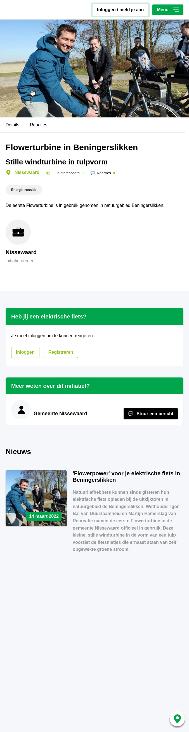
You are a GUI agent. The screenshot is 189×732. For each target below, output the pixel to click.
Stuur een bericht (154, 413)
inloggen (25, 352)
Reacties (38, 124)
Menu (168, 9)
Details (12, 124)
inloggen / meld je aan (120, 9)
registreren (60, 352)
